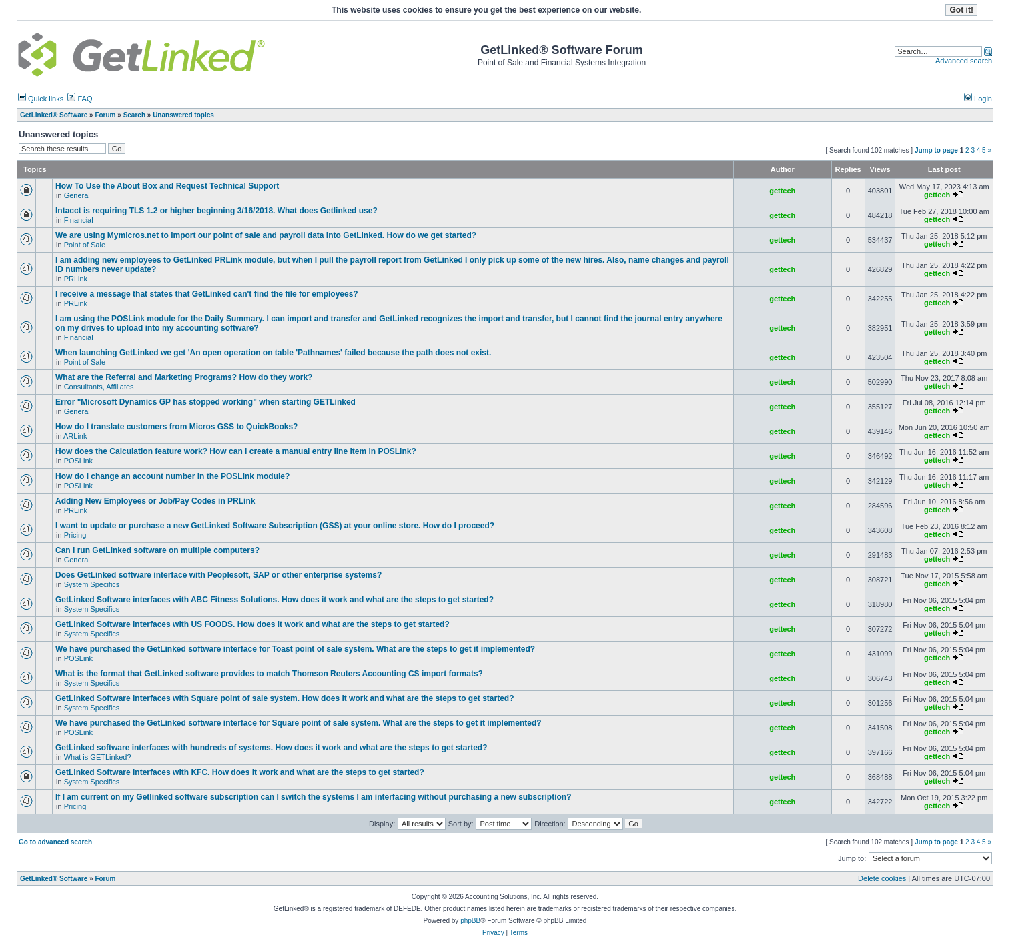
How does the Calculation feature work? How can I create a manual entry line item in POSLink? (235, 451)
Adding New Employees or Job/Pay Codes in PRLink (155, 501)
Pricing (75, 535)
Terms (519, 932)
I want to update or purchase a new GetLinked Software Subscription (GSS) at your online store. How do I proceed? (274, 525)
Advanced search (963, 61)
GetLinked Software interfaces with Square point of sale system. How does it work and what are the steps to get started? (284, 698)
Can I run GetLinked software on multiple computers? (157, 550)
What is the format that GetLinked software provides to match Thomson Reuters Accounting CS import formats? (269, 673)
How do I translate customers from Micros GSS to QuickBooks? (176, 426)
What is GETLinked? (97, 757)
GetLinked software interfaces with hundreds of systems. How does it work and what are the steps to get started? (271, 747)
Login (978, 99)
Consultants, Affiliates (99, 387)
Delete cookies (882, 878)
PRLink (75, 279)
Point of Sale (84, 245)
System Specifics (92, 584)
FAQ (79, 99)
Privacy (493, 932)
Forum (105, 878)
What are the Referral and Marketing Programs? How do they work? (183, 377)
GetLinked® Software (53, 878)
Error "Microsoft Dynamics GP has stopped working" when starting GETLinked (205, 402)
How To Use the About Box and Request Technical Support (167, 186)
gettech (782, 191)
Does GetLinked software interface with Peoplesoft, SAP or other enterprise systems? (218, 575)
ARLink (75, 436)
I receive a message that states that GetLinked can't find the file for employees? (206, 294)
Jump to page (936, 150)
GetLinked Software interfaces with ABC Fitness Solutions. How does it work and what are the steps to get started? (274, 599)
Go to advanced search (55, 842)
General (77, 195)
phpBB (470, 920)
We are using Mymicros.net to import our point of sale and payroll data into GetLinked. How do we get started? (265, 235)
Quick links (40, 99)
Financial (78, 220)
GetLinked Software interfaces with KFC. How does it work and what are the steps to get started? (239, 772)
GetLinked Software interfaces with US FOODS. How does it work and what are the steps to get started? (252, 624)
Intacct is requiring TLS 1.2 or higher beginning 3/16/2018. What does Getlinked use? (216, 210)
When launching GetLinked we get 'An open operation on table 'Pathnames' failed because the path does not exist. (273, 352)
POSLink (78, 461)
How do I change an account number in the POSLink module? (172, 476)
